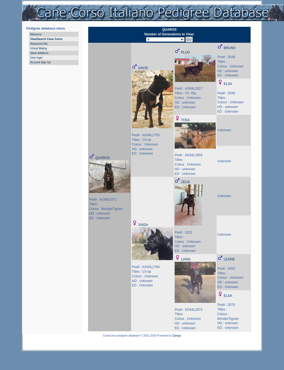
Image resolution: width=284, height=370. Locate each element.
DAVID (143, 68)
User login (36, 57)
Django (176, 335)
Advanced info (38, 43)
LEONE (229, 259)
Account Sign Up (40, 62)
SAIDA (143, 225)
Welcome (36, 34)
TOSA (185, 120)
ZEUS (185, 182)
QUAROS (102, 158)
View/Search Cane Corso (46, 39)
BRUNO (229, 48)
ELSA (228, 84)
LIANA (186, 259)
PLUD (185, 52)
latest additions (39, 53)
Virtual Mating (38, 48)
